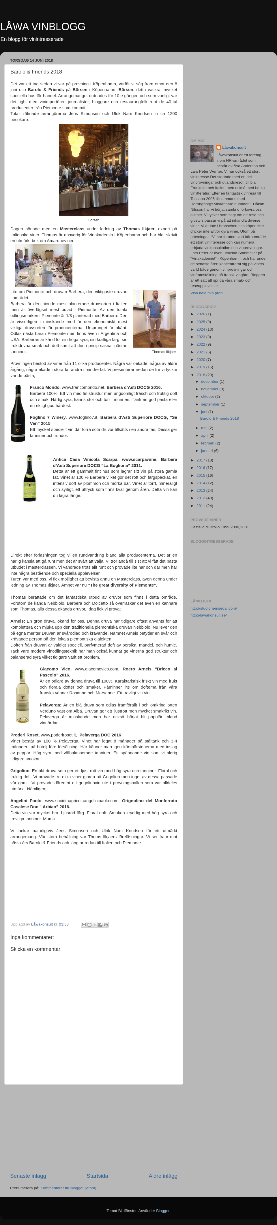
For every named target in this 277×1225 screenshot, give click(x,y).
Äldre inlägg (163, 1176)
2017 (201, 460)
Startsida (97, 1176)
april (205, 435)
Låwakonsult (234, 147)
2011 (201, 506)
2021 (201, 352)
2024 (201, 329)
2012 (201, 498)
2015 (201, 475)
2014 (201, 483)
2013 (201, 490)
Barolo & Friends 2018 (219, 418)
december (210, 381)
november (210, 389)
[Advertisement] (93, 1128)
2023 (201, 337)
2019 (201, 367)
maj (205, 428)
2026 (201, 314)
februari (208, 443)
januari (207, 450)
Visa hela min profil (206, 293)
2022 (201, 344)
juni (204, 412)
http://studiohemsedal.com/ (213, 608)
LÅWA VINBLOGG (43, 27)
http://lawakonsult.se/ (208, 615)
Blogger (162, 1211)
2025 (201, 322)
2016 (201, 467)
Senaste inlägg (28, 1176)
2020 (201, 359)
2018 (201, 375)
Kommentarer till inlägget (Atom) (68, 1188)
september (211, 404)
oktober (208, 396)
